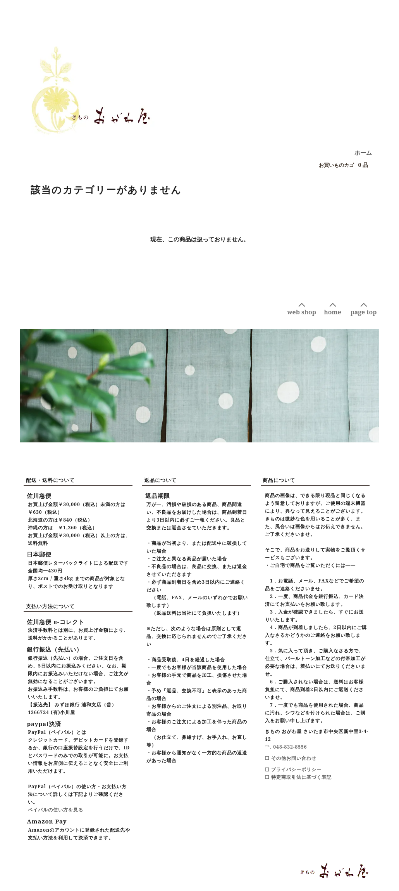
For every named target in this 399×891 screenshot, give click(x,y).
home (332, 312)
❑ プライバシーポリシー (293, 769)
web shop (301, 312)
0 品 (341, 165)
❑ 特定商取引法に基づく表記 (298, 777)
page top (364, 312)
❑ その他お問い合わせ (290, 758)
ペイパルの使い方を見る (55, 809)
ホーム (363, 152)
